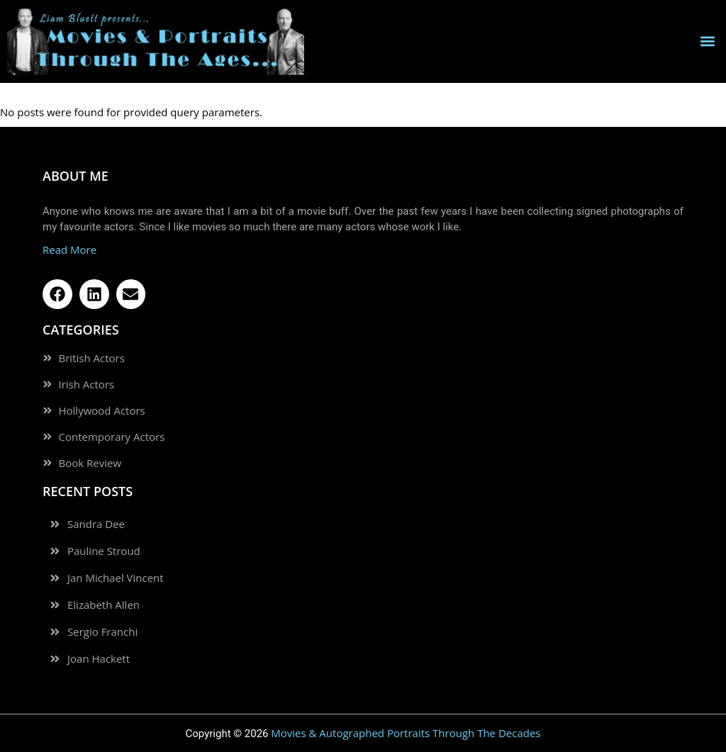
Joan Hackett (98, 658)
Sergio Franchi (102, 632)
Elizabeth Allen (103, 605)
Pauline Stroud (103, 551)
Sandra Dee (96, 524)
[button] (707, 41)
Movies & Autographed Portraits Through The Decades (405, 733)
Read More (69, 249)
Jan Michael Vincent (115, 578)
